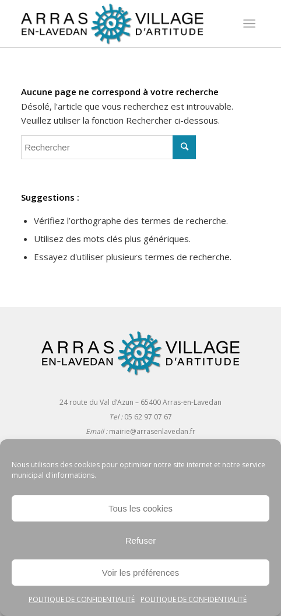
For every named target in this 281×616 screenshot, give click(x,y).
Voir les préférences (141, 573)
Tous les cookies (140, 508)
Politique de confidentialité (82, 599)
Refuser (140, 540)
